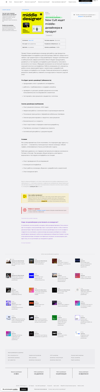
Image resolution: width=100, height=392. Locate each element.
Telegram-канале (41, 210)
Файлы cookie (81, 385)
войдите (80, 16)
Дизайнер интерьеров (35, 360)
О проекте (49, 385)
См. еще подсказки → (26, 242)
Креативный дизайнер (14, 357)
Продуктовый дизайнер (77, 355)
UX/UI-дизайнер (54, 355)
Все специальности (13, 355)
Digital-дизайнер (75, 360)
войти (94, 0)
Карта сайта (56, 385)
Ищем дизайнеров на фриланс (59, 1)
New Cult (31, 40)
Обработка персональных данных (68, 385)
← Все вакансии (25, 9)
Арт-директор (11, 360)
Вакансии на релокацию (44, 1)
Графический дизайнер (35, 355)
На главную (31, 385)
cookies (15, 389)
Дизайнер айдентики (55, 360)
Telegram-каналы (72, 1)
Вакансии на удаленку (30, 1)
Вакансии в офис (18, 1)
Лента (10, 1)
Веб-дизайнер (33, 357)
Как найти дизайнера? (40, 385)
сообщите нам (34, 186)
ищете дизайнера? (85, 0)
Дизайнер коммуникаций (56, 357)
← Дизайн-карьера (5, 9)
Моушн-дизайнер (75, 357)
